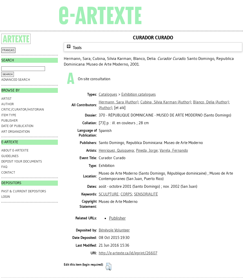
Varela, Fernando (174, 150)
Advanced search (15, 80)
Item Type (8, 115)
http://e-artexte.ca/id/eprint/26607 (128, 253)
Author (7, 104)
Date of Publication (17, 126)
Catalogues (108, 94)
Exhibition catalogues (138, 94)
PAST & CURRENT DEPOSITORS (23, 191)
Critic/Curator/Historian (22, 109)
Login (5, 197)
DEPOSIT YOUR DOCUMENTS (21, 161)
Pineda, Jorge (147, 150)
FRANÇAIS (8, 50)
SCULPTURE (109, 194)
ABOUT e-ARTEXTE (15, 150)
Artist (6, 99)
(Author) (118, 102)
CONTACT (8, 172)
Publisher (9, 120)
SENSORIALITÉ (146, 194)
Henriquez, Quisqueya (116, 150)
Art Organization (15, 131)
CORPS (126, 194)
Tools (74, 47)
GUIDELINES (10, 156)
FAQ (4, 167)
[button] (108, 267)
